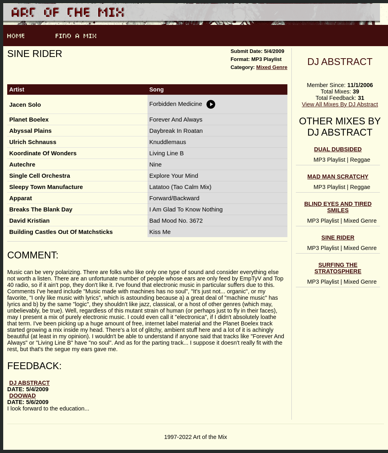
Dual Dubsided (338, 149)
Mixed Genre (271, 67)
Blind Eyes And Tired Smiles (338, 207)
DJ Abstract (340, 61)
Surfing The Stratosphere (337, 268)
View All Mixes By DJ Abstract (340, 104)
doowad (22, 395)
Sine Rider (337, 237)
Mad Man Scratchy (337, 176)
